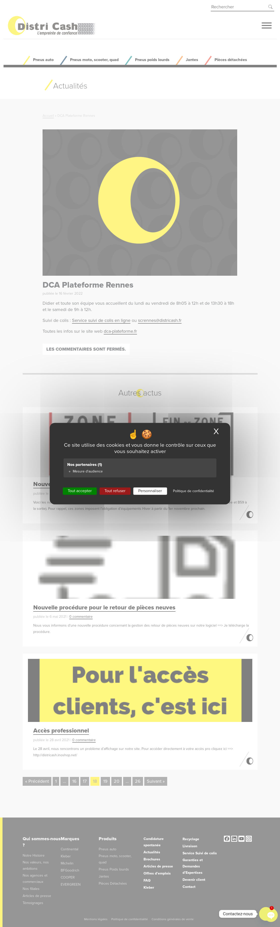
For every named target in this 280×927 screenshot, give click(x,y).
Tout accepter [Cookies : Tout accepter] (80, 490)
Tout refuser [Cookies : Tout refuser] (114, 490)
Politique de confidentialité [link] (193, 491)
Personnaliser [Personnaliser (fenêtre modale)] (150, 490)
